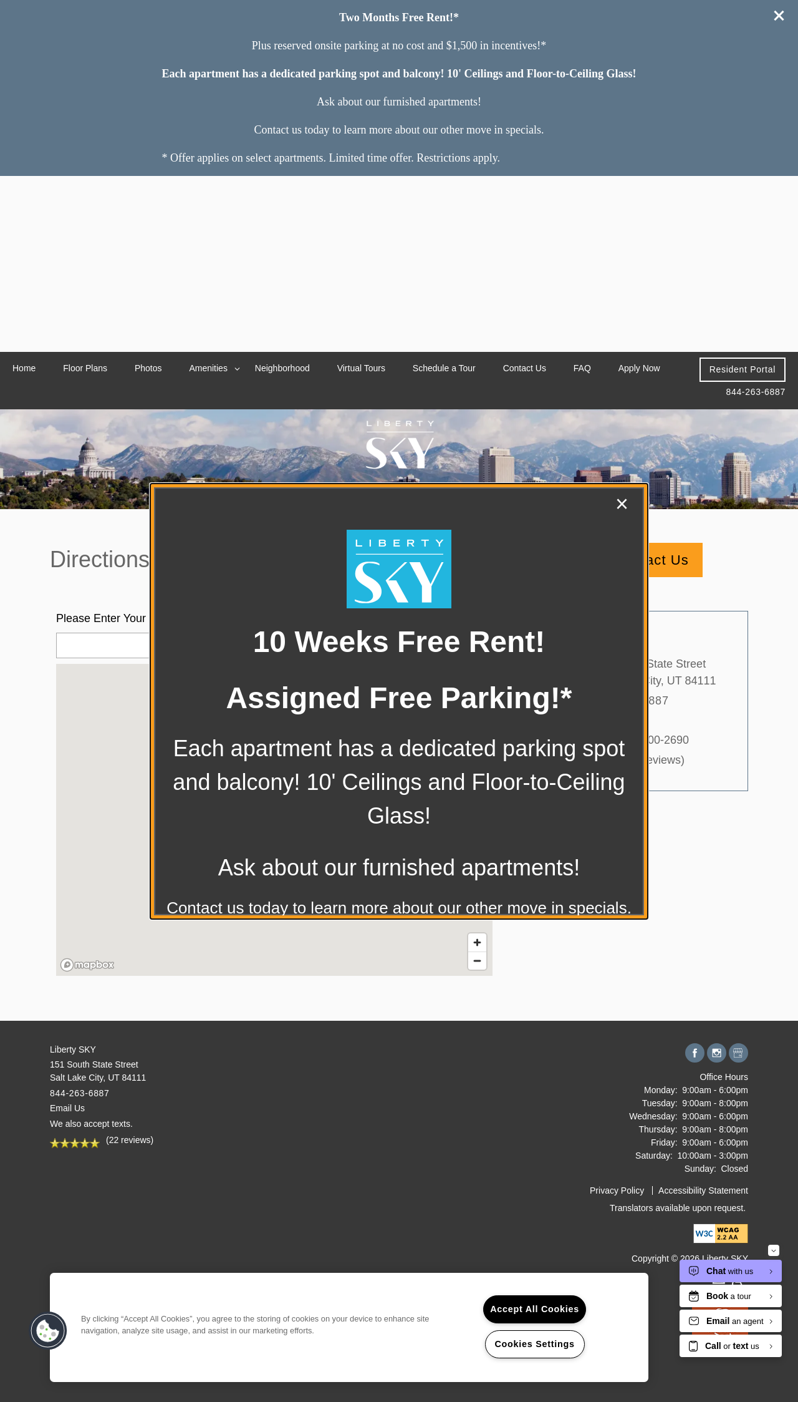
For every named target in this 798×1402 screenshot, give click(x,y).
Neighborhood (282, 368)
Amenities (208, 368)
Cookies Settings (534, 1344)
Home (24, 368)
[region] (349, 1327)
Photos (148, 368)
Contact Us (524, 368)
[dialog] (399, 701)
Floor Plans (85, 368)
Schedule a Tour (444, 368)
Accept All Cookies (534, 1309)
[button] (742, 369)
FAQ (582, 368)
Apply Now (639, 368)
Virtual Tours (361, 368)
